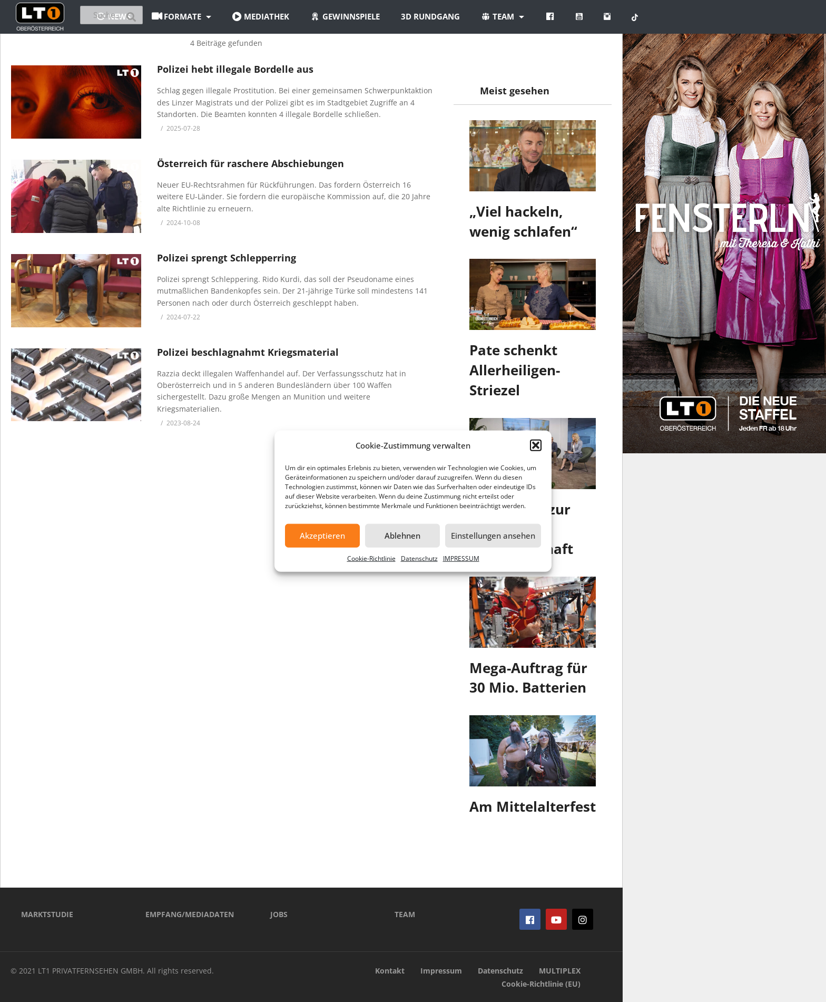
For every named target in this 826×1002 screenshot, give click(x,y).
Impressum (441, 971)
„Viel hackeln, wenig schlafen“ (523, 221)
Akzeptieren (322, 535)
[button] (535, 445)
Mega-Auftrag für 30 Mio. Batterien (528, 677)
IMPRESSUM (461, 557)
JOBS (279, 914)
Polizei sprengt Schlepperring (226, 257)
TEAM (405, 914)
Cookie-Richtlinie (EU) (541, 984)
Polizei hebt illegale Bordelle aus (235, 69)
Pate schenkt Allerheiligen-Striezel (514, 370)
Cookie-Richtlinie (371, 557)
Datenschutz (419, 557)
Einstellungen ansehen (493, 535)
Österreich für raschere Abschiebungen (250, 163)
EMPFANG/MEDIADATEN (189, 914)
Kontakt (390, 971)
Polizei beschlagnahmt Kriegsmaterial (248, 352)
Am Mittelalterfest (532, 806)
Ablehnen (402, 535)
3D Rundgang (493, 16)
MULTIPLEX (560, 971)
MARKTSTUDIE (47, 914)
